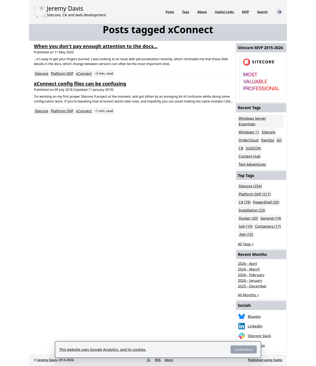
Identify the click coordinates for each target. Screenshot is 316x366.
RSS (158, 360)
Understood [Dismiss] (244, 349)
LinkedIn (255, 326)
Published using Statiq (265, 360)
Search (262, 12)
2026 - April (247, 263)
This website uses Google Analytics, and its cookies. (102, 349)
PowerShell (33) (266, 202)
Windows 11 (249, 132)
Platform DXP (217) (255, 194)
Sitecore (41, 73)
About (202, 12)
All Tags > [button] (246, 244)
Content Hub (249, 156)
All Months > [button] (248, 295)
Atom (169, 360)
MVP (245, 12)
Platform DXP (62, 73)
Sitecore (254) (250, 186)
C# (241, 148)
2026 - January (250, 280)
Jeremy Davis (47, 360)
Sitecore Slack (259, 335)
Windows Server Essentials (252, 121)
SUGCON (253, 148)
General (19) (270, 218)
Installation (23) (252, 210)
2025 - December (252, 286)
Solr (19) (246, 226)
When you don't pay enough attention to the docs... (96, 46)
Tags (185, 12)
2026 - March (249, 269)
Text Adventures (252, 164)
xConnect (84, 73)
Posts (170, 12)
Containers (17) (268, 226)
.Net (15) (246, 234)
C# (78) (245, 202)
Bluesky (254, 316)
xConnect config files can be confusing (80, 83)
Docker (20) (248, 218)
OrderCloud (249, 140)
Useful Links (224, 12)
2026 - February (251, 274)
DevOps (267, 140)
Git (279, 140)
